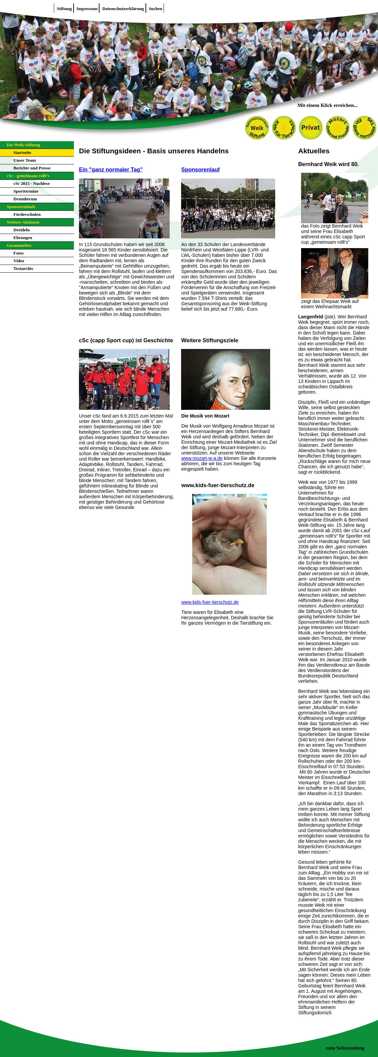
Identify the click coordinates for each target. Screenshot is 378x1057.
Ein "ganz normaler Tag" (111, 169)
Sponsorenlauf (200, 169)
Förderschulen (27, 214)
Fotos (18, 253)
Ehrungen (22, 237)
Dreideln (21, 229)
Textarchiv (23, 268)
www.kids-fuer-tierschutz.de (210, 602)
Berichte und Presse (31, 167)
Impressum (87, 8)
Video (18, 260)
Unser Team (24, 160)
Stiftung (64, 8)
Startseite (22, 152)
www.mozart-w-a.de (201, 458)
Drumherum (25, 198)
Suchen (155, 8)
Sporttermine (25, 191)
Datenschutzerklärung (123, 8)
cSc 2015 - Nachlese (31, 183)
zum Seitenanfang (345, 1048)
